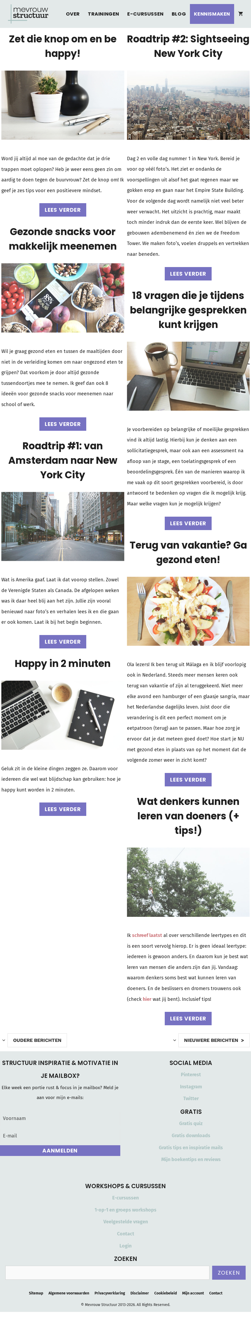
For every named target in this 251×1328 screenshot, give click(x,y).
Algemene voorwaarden (68, 1293)
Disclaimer (139, 1293)
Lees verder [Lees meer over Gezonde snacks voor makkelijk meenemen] (63, 424)
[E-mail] (60, 1136)
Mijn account (193, 1293)
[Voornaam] (60, 1118)
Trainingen (103, 13)
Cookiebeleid (165, 1293)
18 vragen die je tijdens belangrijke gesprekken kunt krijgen (188, 310)
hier (147, 999)
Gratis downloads (191, 1136)
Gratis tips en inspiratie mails (191, 1148)
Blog (179, 13)
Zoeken (229, 1272)
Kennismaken (212, 13)
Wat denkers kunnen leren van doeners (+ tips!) (188, 816)
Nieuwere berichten (211, 1040)
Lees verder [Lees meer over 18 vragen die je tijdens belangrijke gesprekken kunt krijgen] (188, 523)
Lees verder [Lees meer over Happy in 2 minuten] (63, 809)
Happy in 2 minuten (63, 663)
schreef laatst (147, 935)
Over (73, 13)
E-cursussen (145, 13)
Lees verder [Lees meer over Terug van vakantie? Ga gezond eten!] (188, 779)
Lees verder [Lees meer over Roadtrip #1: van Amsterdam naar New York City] (63, 641)
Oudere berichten (37, 1040)
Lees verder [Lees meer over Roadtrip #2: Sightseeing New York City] (188, 274)
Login (125, 1246)
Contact (125, 1234)
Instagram (191, 1087)
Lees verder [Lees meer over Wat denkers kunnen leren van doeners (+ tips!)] (188, 1018)
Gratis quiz (191, 1123)
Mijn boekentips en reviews (191, 1159)
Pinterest (191, 1075)
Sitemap (36, 1293)
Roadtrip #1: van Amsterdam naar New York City (62, 460)
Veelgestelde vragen (125, 1222)
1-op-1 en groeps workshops (125, 1210)
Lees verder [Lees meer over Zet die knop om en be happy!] (63, 210)
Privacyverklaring (110, 1293)
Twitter (191, 1098)
